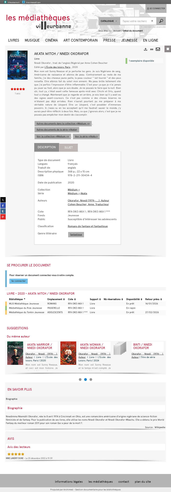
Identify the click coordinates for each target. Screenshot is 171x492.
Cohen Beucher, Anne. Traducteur (88, 204)
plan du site (143, 481)
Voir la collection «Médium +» (53, 136)
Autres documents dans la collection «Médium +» (63, 123)
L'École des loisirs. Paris (57, 67)
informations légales (69, 481)
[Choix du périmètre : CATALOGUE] (109, 21)
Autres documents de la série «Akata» (57, 129)
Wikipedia (160, 427)
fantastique (76, 234)
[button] (14, 40)
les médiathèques (100, 481)
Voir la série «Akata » (86, 136)
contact (123, 481)
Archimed (68, 489)
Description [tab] (47, 147)
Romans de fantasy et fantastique (88, 226)
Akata (83, 193)
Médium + (74, 189)
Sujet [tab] (68, 147)
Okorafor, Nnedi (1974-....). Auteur (88, 200)
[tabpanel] (77, 198)
